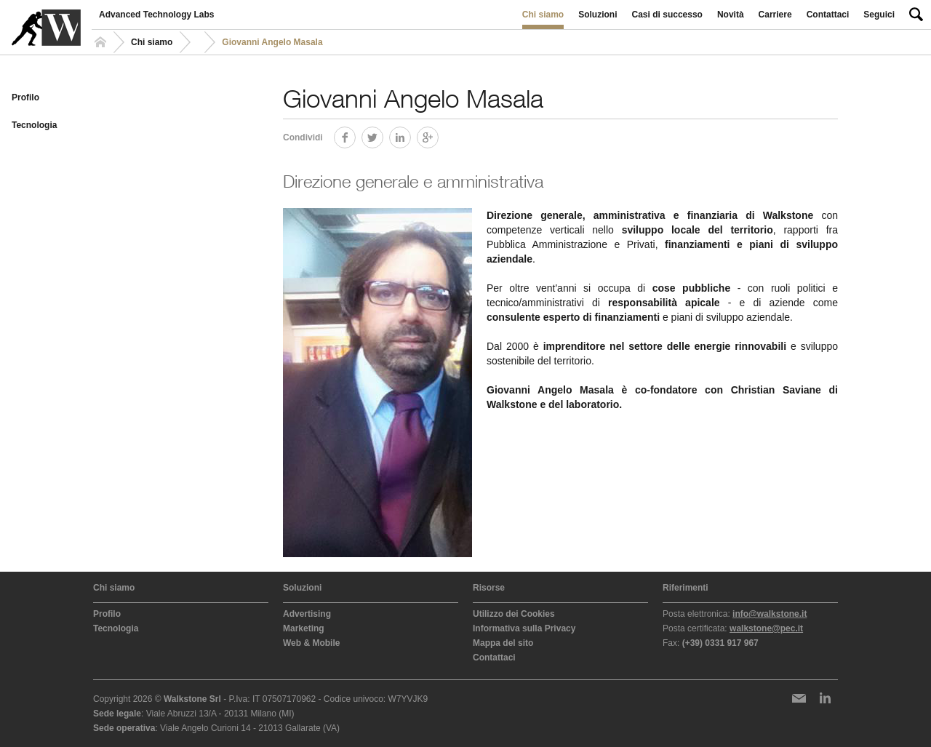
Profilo (25, 97)
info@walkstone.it (769, 614)
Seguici (879, 14)
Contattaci (828, 14)
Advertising (307, 614)
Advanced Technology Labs (156, 14)
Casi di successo (667, 14)
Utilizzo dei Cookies (514, 614)
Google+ (438, 135)
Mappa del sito (503, 643)
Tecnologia (34, 125)
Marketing (303, 628)
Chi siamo (543, 14)
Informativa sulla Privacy (524, 628)
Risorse (489, 588)
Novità (730, 14)
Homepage (102, 42)
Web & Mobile (311, 643)
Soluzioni (597, 14)
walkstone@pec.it (766, 628)
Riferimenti (685, 588)
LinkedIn (410, 135)
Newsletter (799, 698)
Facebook (355, 135)
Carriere (775, 14)
